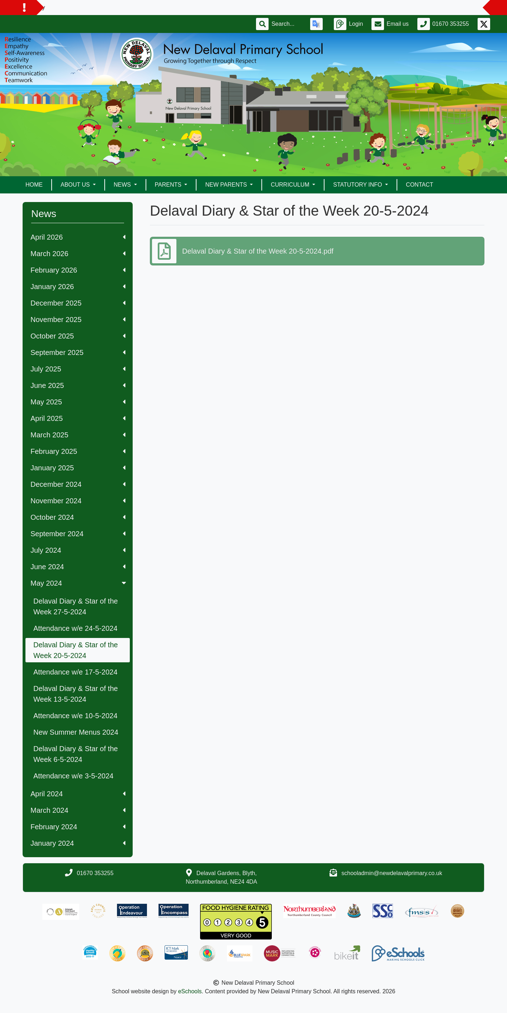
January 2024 (77, 843)
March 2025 (77, 435)
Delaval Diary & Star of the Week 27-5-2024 (75, 606)
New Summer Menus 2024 (75, 732)
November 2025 (77, 319)
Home (34, 185)
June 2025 (77, 385)
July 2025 (77, 369)
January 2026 (77, 287)
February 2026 (77, 270)
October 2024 (77, 517)
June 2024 (77, 567)
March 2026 (77, 254)
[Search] (286, 24)
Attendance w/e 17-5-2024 (75, 672)
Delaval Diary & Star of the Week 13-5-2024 (75, 694)
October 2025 (77, 336)
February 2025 (77, 451)
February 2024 (77, 827)
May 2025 (77, 402)
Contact (419, 185)
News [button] (123, 185)
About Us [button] (76, 185)
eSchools (190, 991)
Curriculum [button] (291, 185)
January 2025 (77, 468)
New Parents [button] (226, 185)
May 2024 (79, 583)
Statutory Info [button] (358, 185)
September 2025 (77, 352)
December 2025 (77, 303)
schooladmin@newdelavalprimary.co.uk (391, 873)
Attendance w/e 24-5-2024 (75, 628)
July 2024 (77, 550)
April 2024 (77, 794)
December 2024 (77, 484)
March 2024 (77, 810)
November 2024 (77, 501)
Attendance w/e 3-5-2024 (73, 776)
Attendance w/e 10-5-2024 (75, 716)
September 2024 (77, 534)
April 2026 (77, 237)
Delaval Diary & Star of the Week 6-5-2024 (75, 754)
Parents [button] (169, 185)
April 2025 (77, 418)
